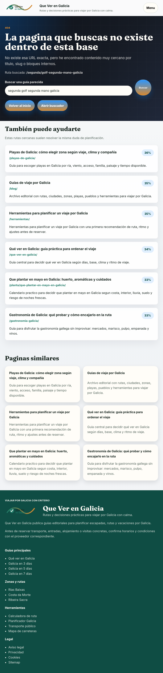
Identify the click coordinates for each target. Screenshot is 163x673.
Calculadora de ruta (22, 616)
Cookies (14, 657)
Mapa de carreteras (22, 631)
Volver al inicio (20, 106)
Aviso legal (16, 647)
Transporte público (21, 626)
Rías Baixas (16, 590)
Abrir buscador (52, 106)
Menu (150, 8)
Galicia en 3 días (20, 563)
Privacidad (16, 652)
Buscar (143, 87)
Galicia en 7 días (20, 574)
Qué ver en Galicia (21, 558)
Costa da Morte (19, 595)
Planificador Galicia (22, 621)
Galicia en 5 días (20, 568)
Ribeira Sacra (17, 600)
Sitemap (14, 662)
